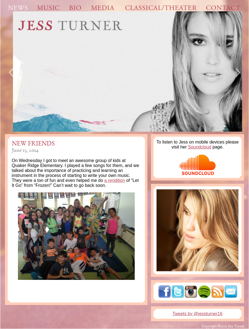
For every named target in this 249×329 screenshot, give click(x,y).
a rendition (114, 180)
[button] (11, 72)
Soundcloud (199, 147)
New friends (33, 144)
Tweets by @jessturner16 (197, 313)
